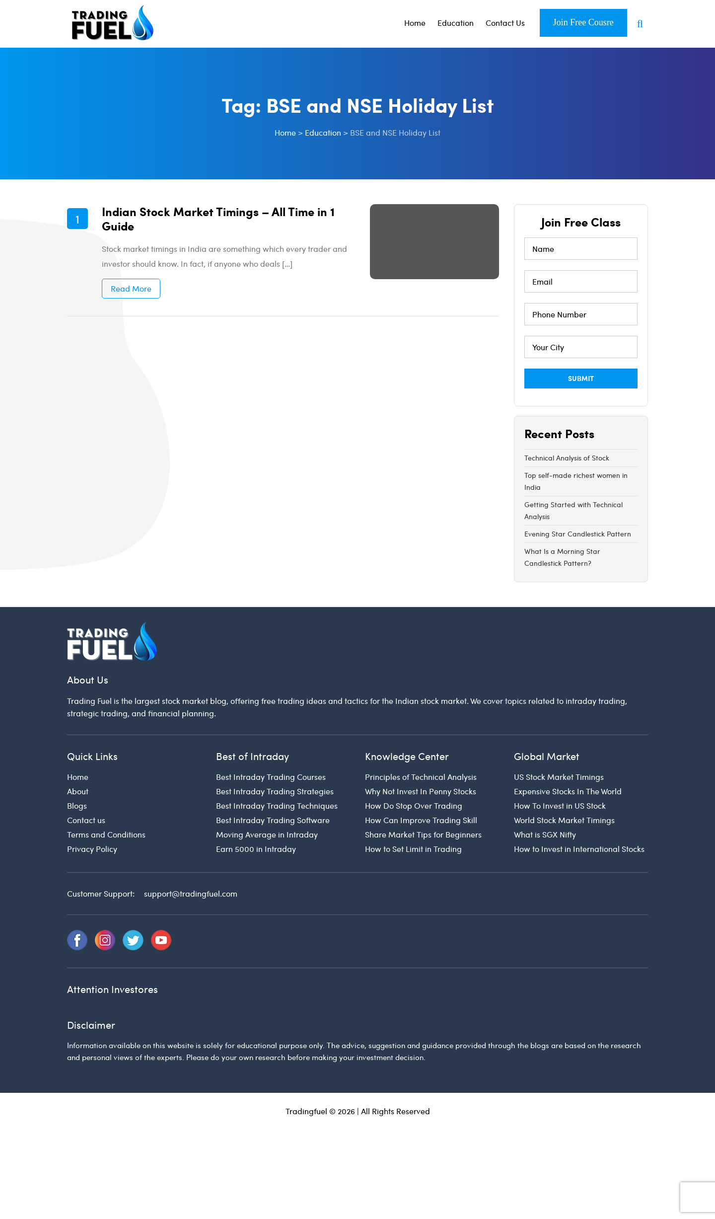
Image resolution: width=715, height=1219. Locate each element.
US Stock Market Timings (559, 776)
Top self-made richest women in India (576, 481)
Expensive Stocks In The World (568, 791)
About (77, 791)
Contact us (86, 820)
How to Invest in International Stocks (579, 848)
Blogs (77, 805)
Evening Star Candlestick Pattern (577, 533)
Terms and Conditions (106, 834)
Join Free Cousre (583, 22)
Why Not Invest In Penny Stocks (420, 791)
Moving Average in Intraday (267, 834)
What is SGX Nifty (545, 834)
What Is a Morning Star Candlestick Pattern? (562, 557)
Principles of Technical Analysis (421, 776)
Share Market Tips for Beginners (423, 834)
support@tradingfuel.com (190, 893)
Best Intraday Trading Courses (271, 776)
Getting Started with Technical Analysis (573, 510)
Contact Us (505, 22)
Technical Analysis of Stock (566, 457)
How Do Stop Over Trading (413, 805)
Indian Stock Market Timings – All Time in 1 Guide (218, 218)
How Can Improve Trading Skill (421, 820)
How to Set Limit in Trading (413, 848)
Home (415, 22)
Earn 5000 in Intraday (256, 848)
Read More (131, 288)
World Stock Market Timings (564, 820)
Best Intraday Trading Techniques (277, 805)
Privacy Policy (92, 848)
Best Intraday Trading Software (273, 820)
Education (455, 22)
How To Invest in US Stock (560, 805)
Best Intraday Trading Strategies (275, 791)
